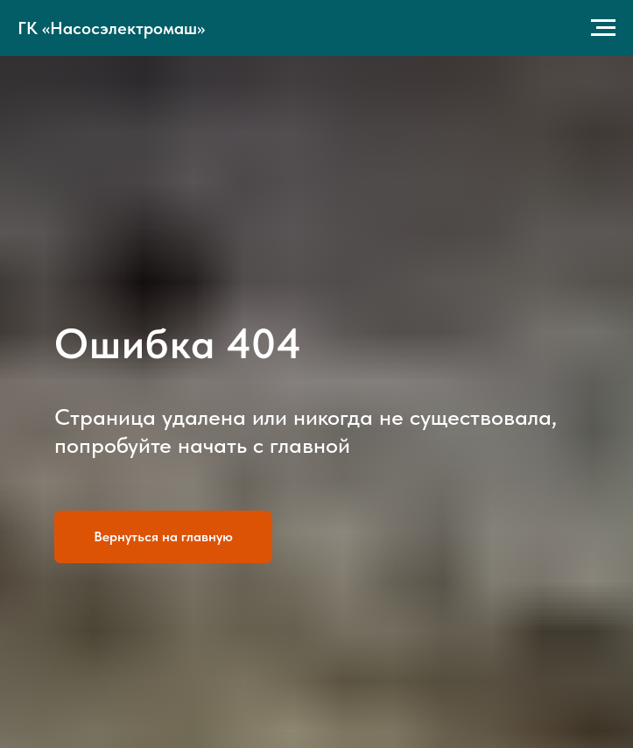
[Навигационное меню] (603, 28)
